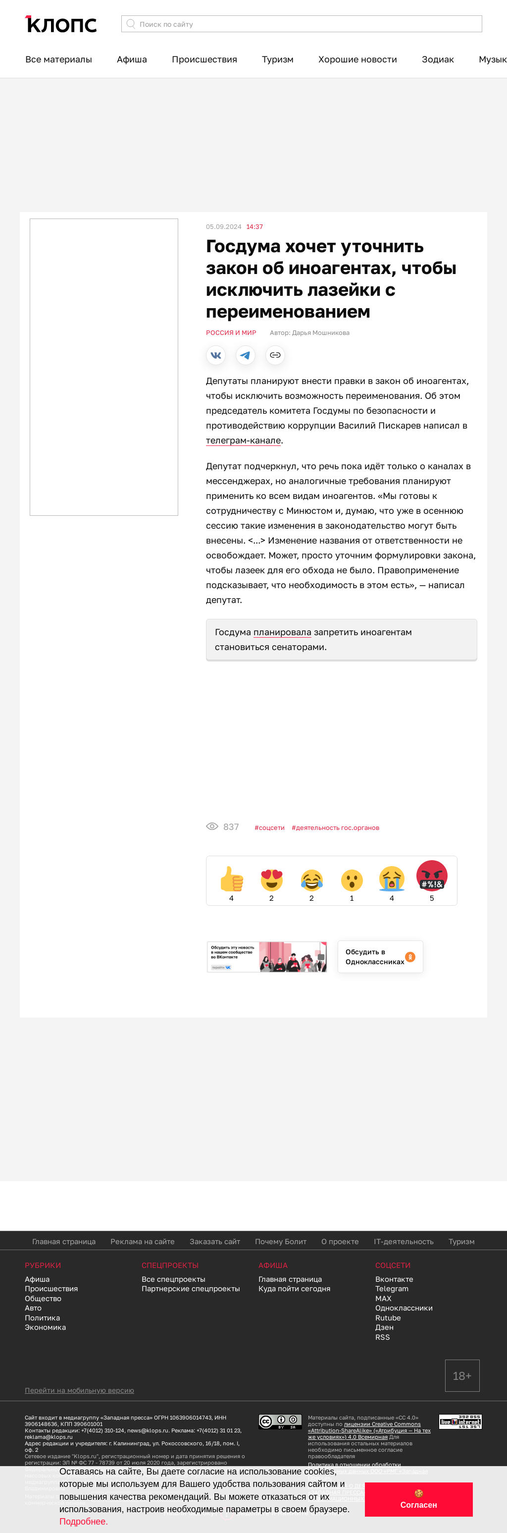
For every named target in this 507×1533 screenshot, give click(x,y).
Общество (43, 1298)
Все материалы (58, 59)
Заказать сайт (215, 1241)
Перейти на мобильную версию (79, 1390)
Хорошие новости (357, 59)
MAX (383, 1298)
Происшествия (204, 59)
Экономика (45, 1326)
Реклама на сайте (142, 1241)
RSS (382, 1336)
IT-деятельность (404, 1241)
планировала (282, 631)
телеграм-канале (243, 440)
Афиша (132, 59)
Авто (33, 1307)
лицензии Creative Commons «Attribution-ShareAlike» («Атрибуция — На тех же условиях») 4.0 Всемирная (369, 1430)
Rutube (388, 1317)
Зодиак (438, 59)
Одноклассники (404, 1307)
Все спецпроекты (173, 1278)
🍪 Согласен (419, 1499)
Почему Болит (280, 1241)
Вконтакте (394, 1278)
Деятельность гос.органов (337, 827)
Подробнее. (83, 1522)
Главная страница (64, 1241)
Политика (42, 1317)
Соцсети (272, 827)
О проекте (340, 1241)
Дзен (384, 1326)
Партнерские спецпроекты (191, 1288)
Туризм (278, 59)
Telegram (391, 1288)
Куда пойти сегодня (294, 1288)
